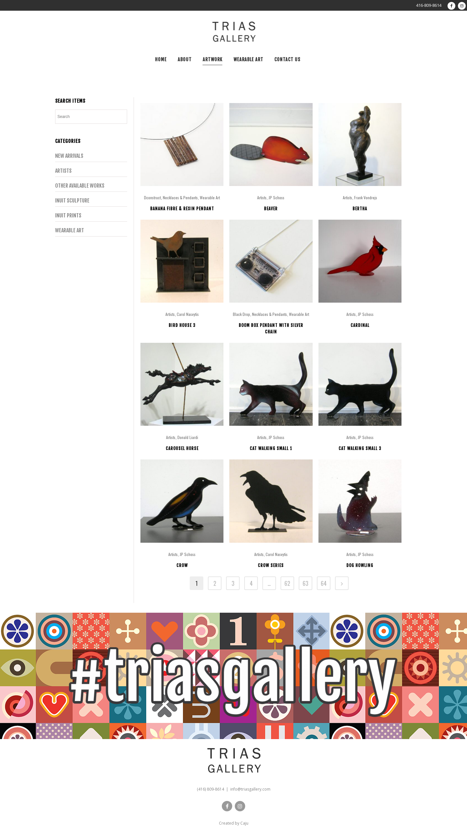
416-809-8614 (428, 5)
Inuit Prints (68, 215)
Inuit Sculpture (72, 200)
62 (287, 583)
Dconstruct (152, 197)
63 (305, 583)
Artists (63, 171)
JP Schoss (276, 197)
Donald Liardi (187, 437)
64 (324, 583)
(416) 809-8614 (210, 789)
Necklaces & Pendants (180, 197)
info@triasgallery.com (250, 789)
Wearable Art (69, 230)
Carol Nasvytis (188, 314)
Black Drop (241, 314)
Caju (244, 823)
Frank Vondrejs (365, 197)
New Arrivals (69, 156)
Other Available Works (79, 185)
